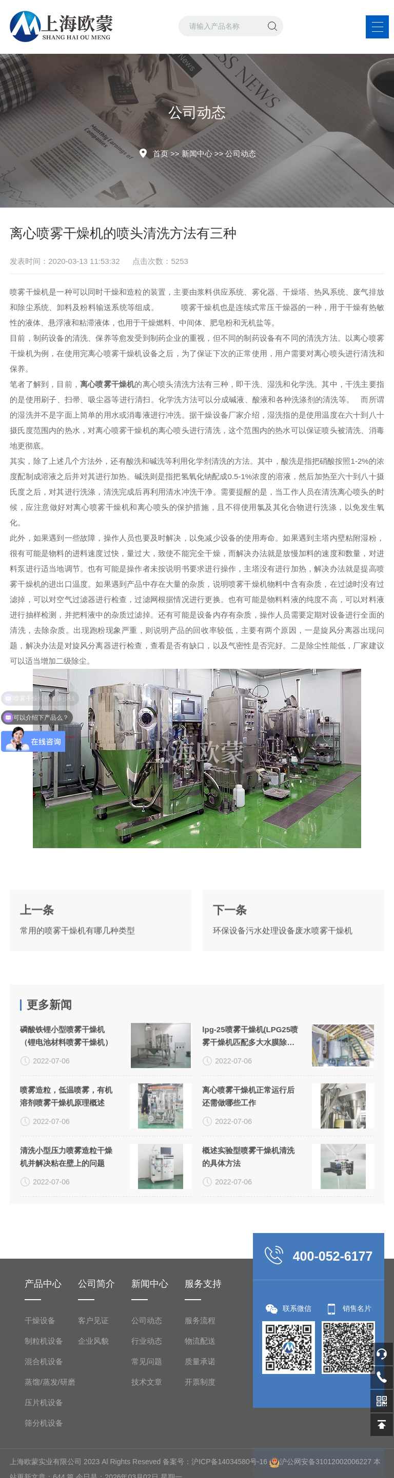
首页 (160, 153)
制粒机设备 (44, 1445)
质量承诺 (200, 1466)
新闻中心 (197, 153)
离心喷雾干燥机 (115, 353)
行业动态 (146, 1445)
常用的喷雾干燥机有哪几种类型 (77, 959)
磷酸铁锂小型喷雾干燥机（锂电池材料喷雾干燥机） (66, 1125)
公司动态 (240, 153)
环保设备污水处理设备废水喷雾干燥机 (282, 959)
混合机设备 (44, 1466)
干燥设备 (40, 1425)
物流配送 (200, 1445)
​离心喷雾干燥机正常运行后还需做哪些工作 (248, 1186)
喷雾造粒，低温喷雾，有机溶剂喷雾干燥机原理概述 (66, 1186)
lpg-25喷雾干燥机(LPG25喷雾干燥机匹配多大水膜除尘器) (250, 1126)
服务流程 (200, 1425)
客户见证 (93, 1425)
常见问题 (146, 1466)
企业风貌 (93, 1445)
